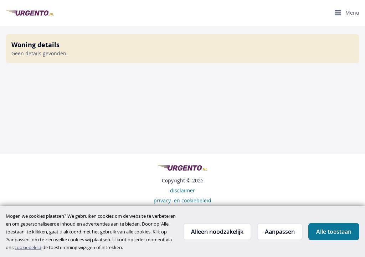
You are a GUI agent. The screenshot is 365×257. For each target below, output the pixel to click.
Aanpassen (280, 232)
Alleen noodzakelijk (217, 232)
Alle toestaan (333, 232)
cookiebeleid (28, 247)
